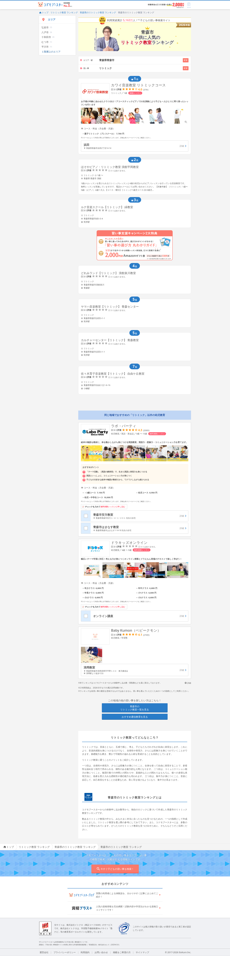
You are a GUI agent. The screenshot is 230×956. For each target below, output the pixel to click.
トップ (43, 12)
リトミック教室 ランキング (64, 12)
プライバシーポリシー (65, 952)
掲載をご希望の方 (122, 952)
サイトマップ (142, 952)
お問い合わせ (101, 952)
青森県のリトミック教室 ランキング (98, 12)
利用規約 (85, 952)
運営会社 (44, 952)
